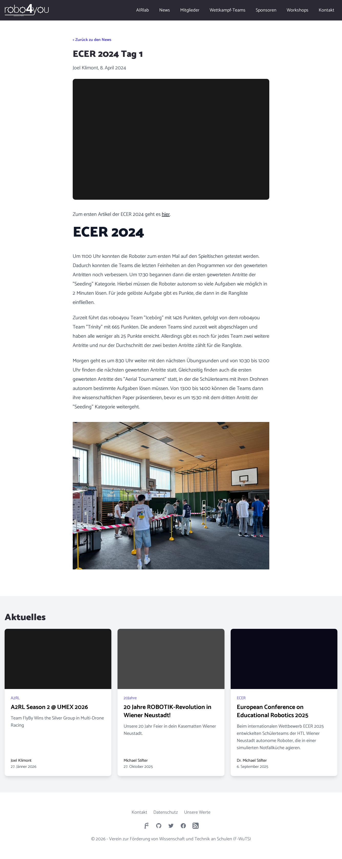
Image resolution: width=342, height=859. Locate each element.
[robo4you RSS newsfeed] (196, 826)
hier (166, 214)
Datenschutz (165, 812)
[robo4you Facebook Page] (183, 826)
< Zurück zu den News (92, 40)
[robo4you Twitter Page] (171, 826)
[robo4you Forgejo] (146, 826)
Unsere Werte (197, 812)
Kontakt (139, 812)
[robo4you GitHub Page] (159, 826)
